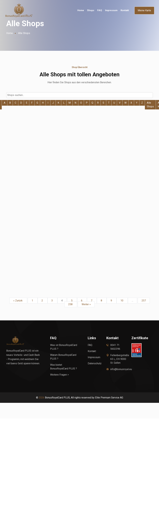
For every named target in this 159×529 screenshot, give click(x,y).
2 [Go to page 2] (43, 300)
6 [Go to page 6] (82, 300)
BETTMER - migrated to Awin (76, 151)
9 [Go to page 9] (112, 300)
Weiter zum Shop (24, 161)
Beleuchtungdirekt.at (24, 154)
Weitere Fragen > (59, 374)
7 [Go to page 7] (92, 300)
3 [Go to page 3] (52, 300)
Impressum (111, 10)
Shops (90, 10)
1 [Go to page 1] (33, 300)
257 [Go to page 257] (144, 300)
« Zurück (18, 300)
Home (80, 10)
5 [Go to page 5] (72, 300)
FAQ (99, 10)
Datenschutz (95, 363)
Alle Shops (150, 104)
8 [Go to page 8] (102, 300)
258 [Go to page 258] (70, 304)
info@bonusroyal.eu (121, 368)
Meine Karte (144, 10)
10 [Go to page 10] (122, 300)
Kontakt (125, 10)
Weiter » (86, 304)
